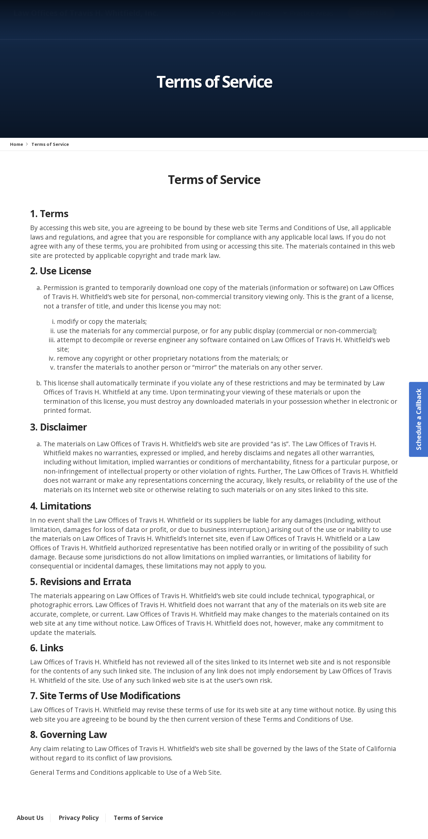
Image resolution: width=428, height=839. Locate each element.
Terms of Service (138, 818)
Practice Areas (311, 19)
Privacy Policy (79, 818)
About (227, 19)
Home (16, 144)
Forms (260, 19)
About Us (30, 818)
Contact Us (371, 19)
